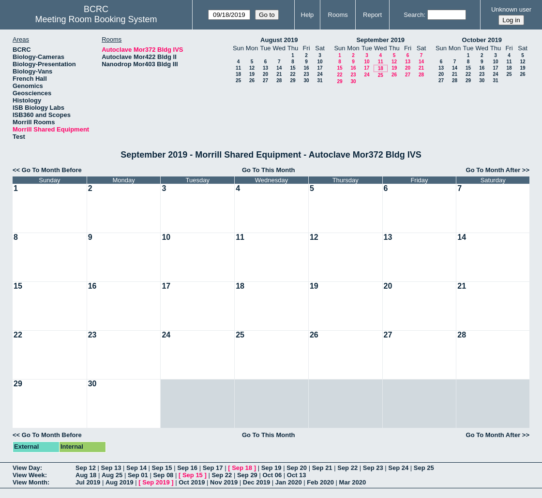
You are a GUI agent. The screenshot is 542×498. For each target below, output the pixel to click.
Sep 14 (136, 467)
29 (292, 80)
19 (252, 74)
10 (319, 61)
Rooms (338, 14)
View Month (30, 482)
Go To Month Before (52, 170)
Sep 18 (242, 467)
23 (306, 74)
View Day (26, 467)
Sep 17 (213, 467)
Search (413, 14)
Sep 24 (398, 467)
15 (292, 68)
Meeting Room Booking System (96, 19)
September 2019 (380, 40)
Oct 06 (272, 475)
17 (319, 68)
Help (307, 14)
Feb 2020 (320, 482)
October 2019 (482, 40)
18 (238, 74)
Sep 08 (163, 475)
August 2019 (279, 40)
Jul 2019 (87, 482)
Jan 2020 (288, 482)
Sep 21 (322, 467)
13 (265, 68)
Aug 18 (85, 475)
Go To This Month (268, 170)
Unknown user (511, 9)
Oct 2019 (192, 482)
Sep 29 (247, 475)
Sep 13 (111, 467)
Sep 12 (85, 467)
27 (265, 80)
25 (238, 80)
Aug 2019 (119, 482)
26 (252, 80)
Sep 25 (424, 467)
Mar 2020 (352, 482)
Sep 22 (347, 467)
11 (238, 68)
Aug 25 (112, 475)
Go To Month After (493, 170)
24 (319, 74)
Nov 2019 (224, 482)
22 (292, 74)
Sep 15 (162, 467)
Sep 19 (271, 467)
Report (372, 14)
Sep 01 (138, 475)
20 (265, 74)
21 (279, 74)
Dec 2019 (256, 482)
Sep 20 (296, 467)
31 (319, 80)
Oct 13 (296, 475)
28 (279, 80)
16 (306, 68)
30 (306, 80)
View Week (29, 475)
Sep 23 (373, 467)
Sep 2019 (155, 482)
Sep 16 (187, 467)
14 (279, 68)
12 (252, 68)
